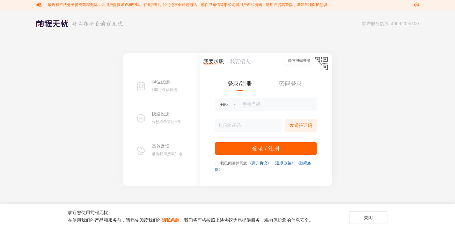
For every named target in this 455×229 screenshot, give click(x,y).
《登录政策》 (283, 163)
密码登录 (290, 83)
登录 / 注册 (266, 148)
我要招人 (240, 61)
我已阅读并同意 (233, 163)
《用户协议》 (259, 163)
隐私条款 (171, 220)
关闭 (368, 217)
